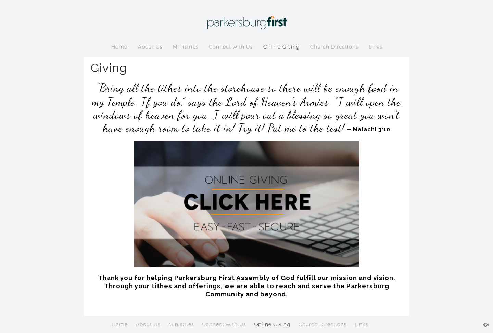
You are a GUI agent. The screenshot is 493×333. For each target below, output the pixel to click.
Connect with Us (231, 47)
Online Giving (281, 47)
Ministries (185, 47)
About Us (150, 47)
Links (375, 47)
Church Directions (334, 47)
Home (119, 47)
